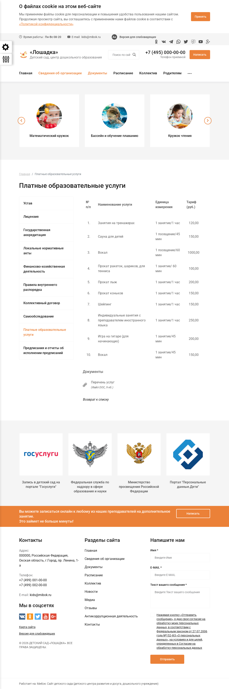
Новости (91, 592)
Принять (200, 16)
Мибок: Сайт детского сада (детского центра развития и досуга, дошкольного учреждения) (98, 683)
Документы (97, 73)
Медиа (90, 600)
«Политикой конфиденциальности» (46, 24)
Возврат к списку (96, 399)
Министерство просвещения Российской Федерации (139, 486)
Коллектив (148, 73)
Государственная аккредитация (36, 232)
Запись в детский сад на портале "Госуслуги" (41, 484)
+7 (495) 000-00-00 (165, 52)
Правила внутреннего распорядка (40, 287)
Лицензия (31, 217)
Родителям (172, 73)
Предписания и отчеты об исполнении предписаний (43, 350)
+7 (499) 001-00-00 (33, 580)
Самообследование (38, 316)
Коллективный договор (41, 303)
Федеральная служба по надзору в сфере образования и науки (90, 486)
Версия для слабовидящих (138, 37)
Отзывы (91, 608)
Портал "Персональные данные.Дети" (188, 484)
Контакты (92, 624)
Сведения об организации (60, 73)
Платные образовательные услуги (44, 332)
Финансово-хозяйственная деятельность (44, 269)
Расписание (123, 73)
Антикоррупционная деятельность (111, 616)
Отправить (167, 659)
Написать (199, 54)
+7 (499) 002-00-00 (33, 585)
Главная (25, 73)
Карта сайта (27, 627)
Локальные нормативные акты (43, 250)
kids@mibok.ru (91, 37)
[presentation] (21, 120)
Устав (27, 203)
